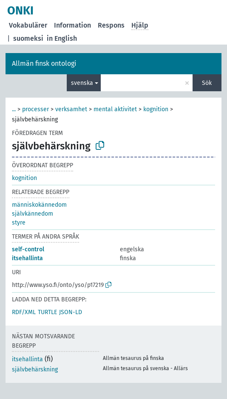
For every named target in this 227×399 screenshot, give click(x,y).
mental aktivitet (115, 109)
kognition (155, 109)
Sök (207, 83)
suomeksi (28, 38)
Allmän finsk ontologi (44, 63)
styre (19, 222)
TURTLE (47, 312)
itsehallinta (27, 258)
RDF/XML (24, 312)
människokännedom (39, 204)
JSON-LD (70, 312)
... (14, 109)
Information (72, 25)
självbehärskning (35, 369)
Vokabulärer (28, 25)
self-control (28, 249)
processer (35, 109)
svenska (82, 83)
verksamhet (71, 109)
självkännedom (32, 213)
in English (62, 38)
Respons (111, 25)
